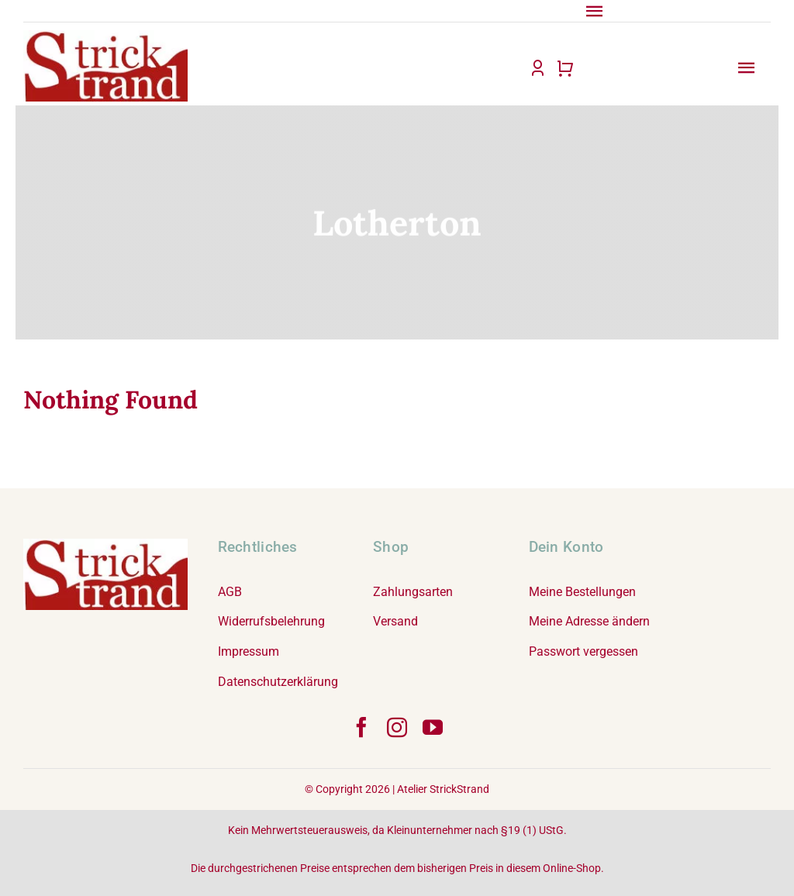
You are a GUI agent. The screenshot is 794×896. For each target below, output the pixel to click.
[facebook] (361, 727)
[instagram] (397, 727)
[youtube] (433, 727)
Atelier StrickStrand (443, 789)
